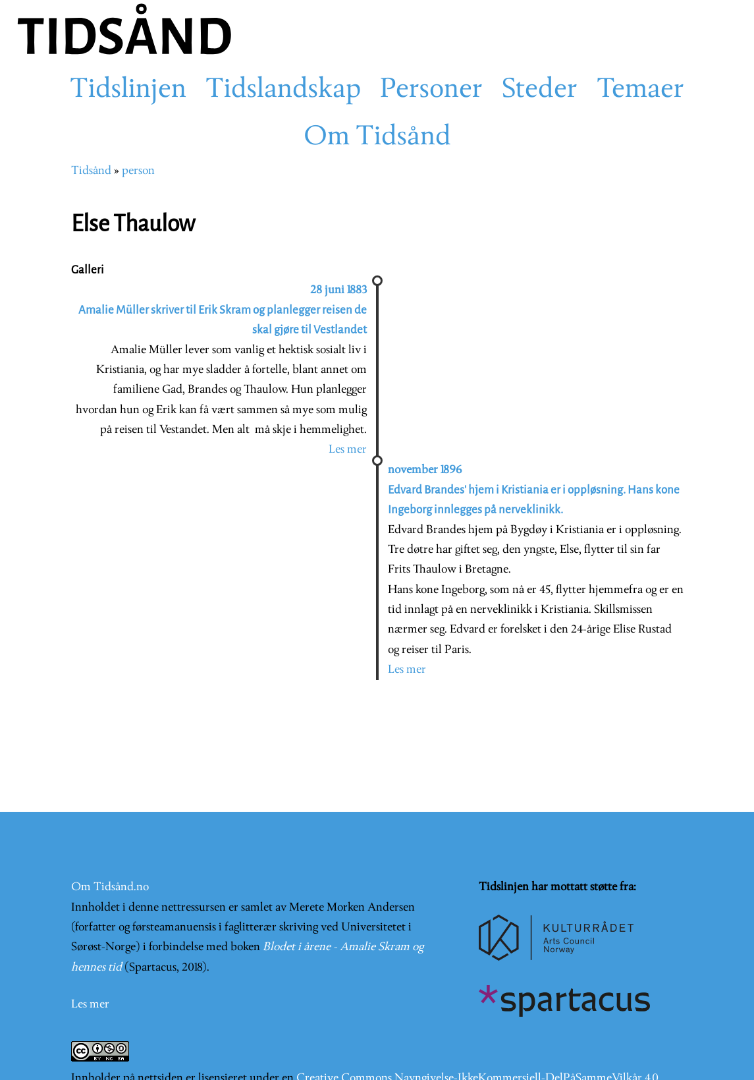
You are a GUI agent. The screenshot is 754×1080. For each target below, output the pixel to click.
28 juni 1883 (338, 290)
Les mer (348, 449)
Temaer (640, 90)
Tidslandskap (283, 90)
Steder (540, 90)
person (138, 171)
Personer (431, 90)
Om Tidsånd (377, 137)
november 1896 (425, 470)
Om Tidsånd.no (110, 887)
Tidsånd (91, 171)
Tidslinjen (128, 90)
